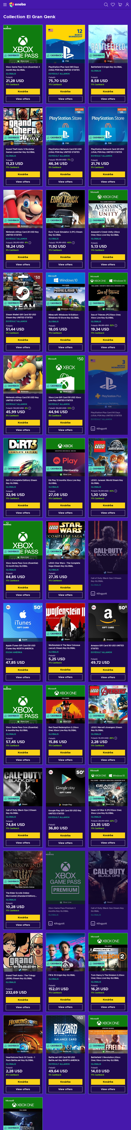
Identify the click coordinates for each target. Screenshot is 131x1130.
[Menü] (4, 4)
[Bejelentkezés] (127, 4)
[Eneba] (17, 4)
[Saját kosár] (120, 4)
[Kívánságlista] (112, 4)
